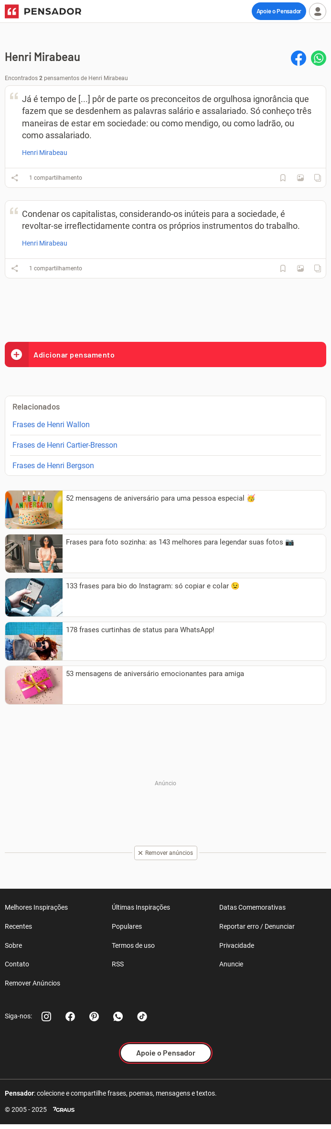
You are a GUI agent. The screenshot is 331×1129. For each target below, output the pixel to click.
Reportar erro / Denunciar (257, 926)
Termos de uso (133, 945)
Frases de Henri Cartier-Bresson (64, 445)
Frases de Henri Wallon (51, 424)
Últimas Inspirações (141, 907)
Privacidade (236, 945)
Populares (127, 926)
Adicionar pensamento (60, 354)
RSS (118, 964)
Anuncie (231, 964)
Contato (17, 964)
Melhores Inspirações (36, 907)
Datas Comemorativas (252, 907)
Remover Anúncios (32, 983)
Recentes (18, 926)
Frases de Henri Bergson (53, 465)
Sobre (13, 945)
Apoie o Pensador (278, 11)
